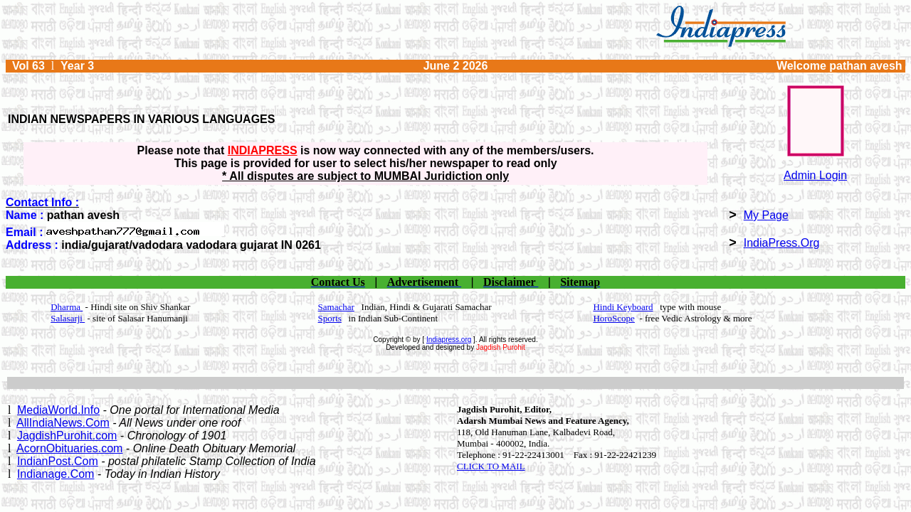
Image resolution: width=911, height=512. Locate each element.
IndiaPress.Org (782, 243)
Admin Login (815, 175)
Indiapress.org (448, 339)
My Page (766, 215)
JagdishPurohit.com (67, 436)
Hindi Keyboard (623, 307)
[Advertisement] (455, 383)
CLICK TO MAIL (491, 466)
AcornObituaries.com (69, 448)
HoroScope (614, 318)
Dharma (67, 307)
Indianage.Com (56, 474)
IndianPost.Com (57, 461)
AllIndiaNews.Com (63, 423)
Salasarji (68, 318)
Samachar (336, 307)
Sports (330, 318)
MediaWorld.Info (58, 410)
